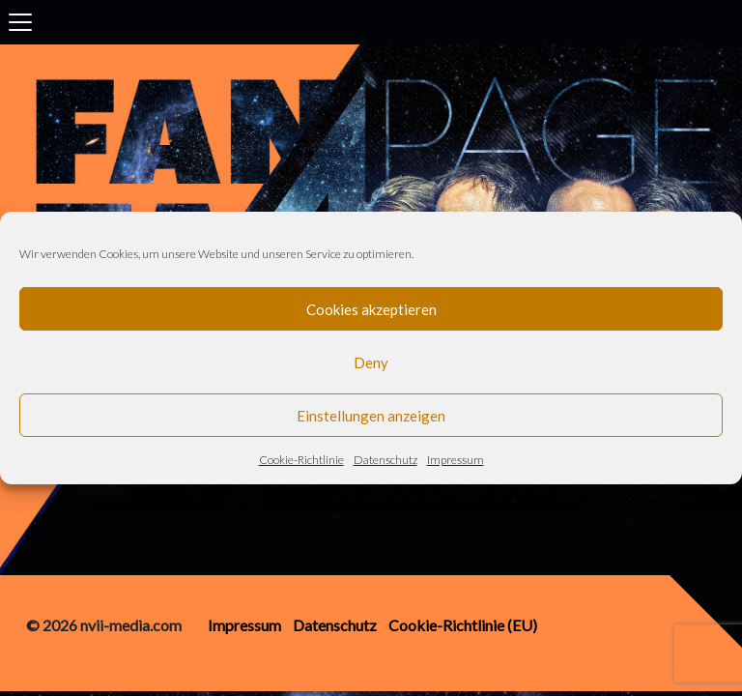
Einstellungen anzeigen (371, 415)
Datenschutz (385, 459)
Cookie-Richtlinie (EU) (462, 625)
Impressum (455, 459)
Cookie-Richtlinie (301, 459)
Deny (371, 362)
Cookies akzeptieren (371, 309)
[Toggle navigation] (20, 22)
